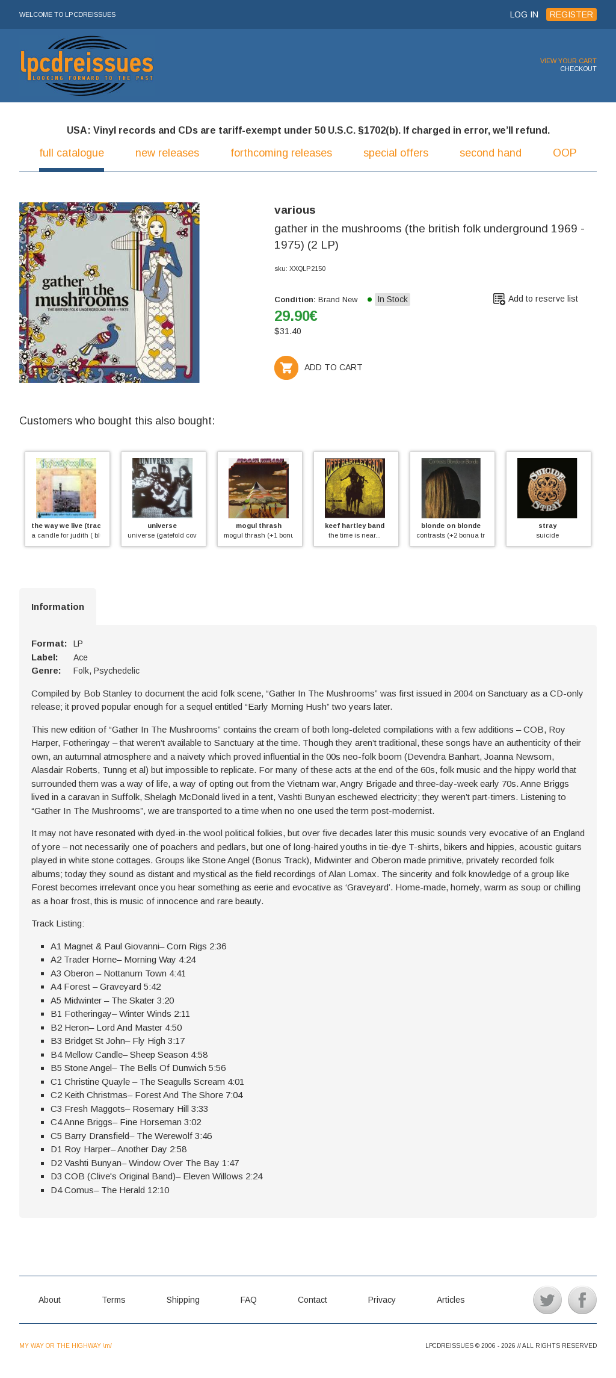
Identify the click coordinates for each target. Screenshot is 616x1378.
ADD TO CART (318, 367)
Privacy (382, 1300)
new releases (167, 153)
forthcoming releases (281, 153)
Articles (451, 1300)
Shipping (183, 1300)
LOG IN (524, 14)
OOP (565, 153)
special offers (395, 153)
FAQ (249, 1300)
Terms (114, 1300)
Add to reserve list (543, 298)
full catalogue (71, 153)
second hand (491, 153)
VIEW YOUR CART (568, 60)
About (49, 1300)
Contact (312, 1300)
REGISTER (571, 14)
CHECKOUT (578, 68)
